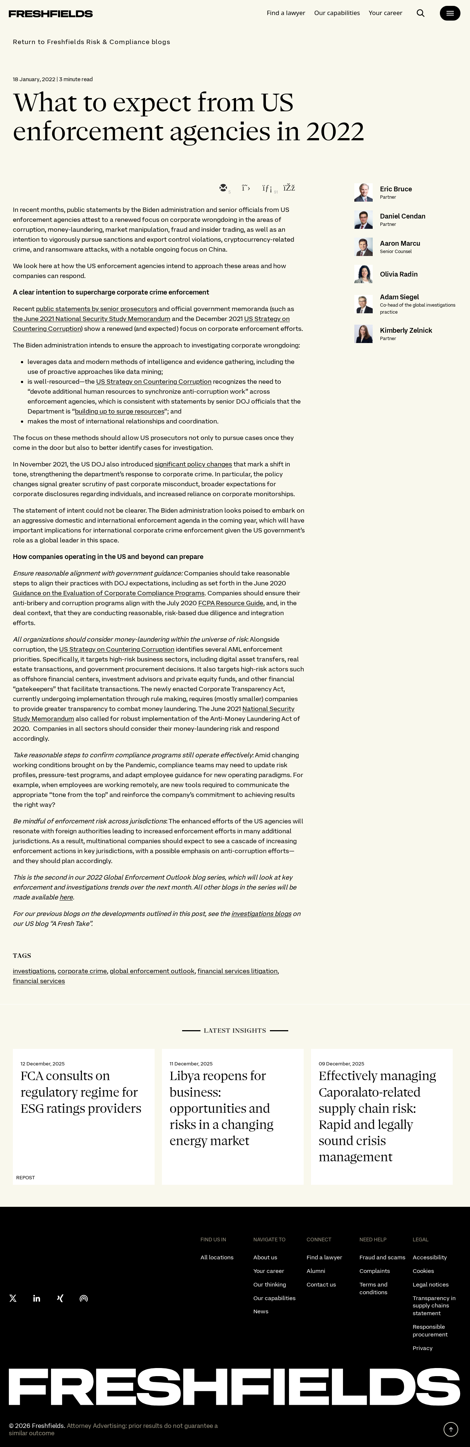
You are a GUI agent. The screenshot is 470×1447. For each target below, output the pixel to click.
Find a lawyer (286, 12)
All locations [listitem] (217, 1257)
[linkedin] (266, 188)
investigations (34, 971)
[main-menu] (450, 13)
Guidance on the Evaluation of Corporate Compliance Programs (109, 593)
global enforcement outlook (152, 971)
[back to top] (451, 1429)
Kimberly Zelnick (406, 330)
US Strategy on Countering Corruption (154, 381)
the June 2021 (34, 318)
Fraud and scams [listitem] (382, 1257)
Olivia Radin (399, 274)
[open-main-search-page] (420, 13)
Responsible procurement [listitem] (430, 1330)
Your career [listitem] (268, 1270)
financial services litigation (238, 971)
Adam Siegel (399, 297)
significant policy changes (193, 464)
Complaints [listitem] (374, 1270)
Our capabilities (337, 12)
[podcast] (83, 1298)
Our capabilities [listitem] (274, 1298)
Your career (385, 12)
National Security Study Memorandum (112, 318)
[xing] (60, 1298)
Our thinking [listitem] (269, 1284)
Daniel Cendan (403, 216)
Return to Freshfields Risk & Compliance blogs (91, 42)
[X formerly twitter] (13, 1298)
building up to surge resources (119, 411)
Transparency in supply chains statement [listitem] (434, 1306)
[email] (222, 188)
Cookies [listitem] (423, 1270)
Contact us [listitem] (321, 1284)
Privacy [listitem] (423, 1348)
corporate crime (82, 971)
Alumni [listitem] (316, 1270)
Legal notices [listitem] (431, 1284)
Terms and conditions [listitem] (373, 1288)
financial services (39, 981)
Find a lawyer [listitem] (324, 1257)
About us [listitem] (265, 1257)
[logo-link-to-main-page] (51, 15)
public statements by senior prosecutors (96, 309)
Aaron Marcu (400, 243)
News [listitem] (260, 1311)
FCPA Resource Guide (230, 603)
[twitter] (244, 188)
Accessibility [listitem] (430, 1257)
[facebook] (288, 188)
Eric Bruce (396, 189)
